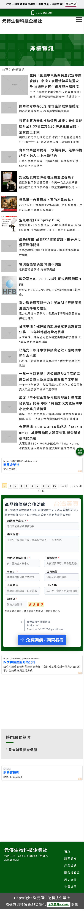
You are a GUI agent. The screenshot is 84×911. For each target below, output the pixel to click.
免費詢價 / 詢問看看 (42, 642)
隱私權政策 (72, 875)
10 (54, 485)
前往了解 (71, 4)
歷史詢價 (70, 882)
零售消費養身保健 (23, 751)
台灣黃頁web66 (58, 906)
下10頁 (63, 486)
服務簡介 (70, 860)
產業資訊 (70, 867)
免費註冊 (70, 889)
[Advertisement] (42, 703)
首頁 (67, 853)
